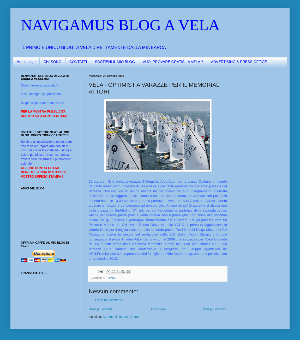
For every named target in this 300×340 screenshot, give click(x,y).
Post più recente (101, 309)
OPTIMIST (110, 277)
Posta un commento (109, 300)
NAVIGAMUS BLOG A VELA (120, 25)
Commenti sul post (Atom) (121, 317)
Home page (26, 62)
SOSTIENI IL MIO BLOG (115, 62)
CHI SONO (52, 62)
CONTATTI (78, 62)
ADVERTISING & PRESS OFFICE (239, 62)
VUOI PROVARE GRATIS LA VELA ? (173, 62)
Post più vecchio (214, 309)
